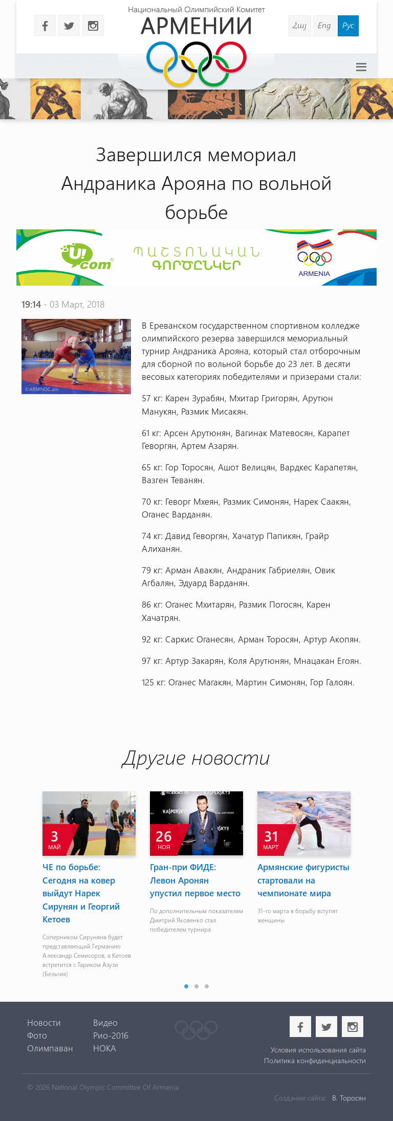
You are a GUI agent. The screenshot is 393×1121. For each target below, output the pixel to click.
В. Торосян (349, 1098)
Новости (44, 1022)
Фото (37, 1035)
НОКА (104, 1047)
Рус (348, 24)
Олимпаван (50, 1047)
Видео (105, 1022)
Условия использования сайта (318, 1049)
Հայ (300, 24)
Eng (324, 24)
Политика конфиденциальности (315, 1060)
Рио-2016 (110, 1035)
